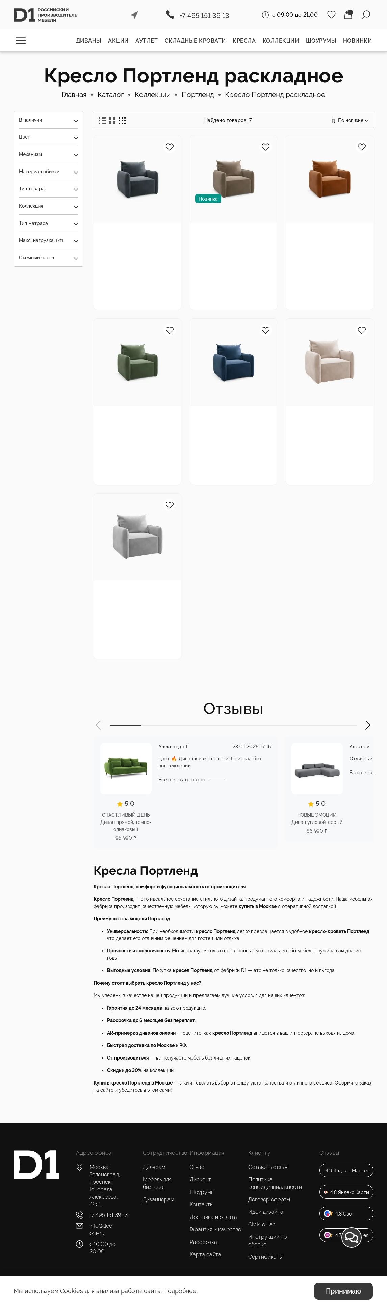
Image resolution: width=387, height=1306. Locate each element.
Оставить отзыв (267, 1167)
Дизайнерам (158, 1199)
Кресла (244, 40)
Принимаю (343, 1291)
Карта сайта (205, 1254)
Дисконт (200, 1179)
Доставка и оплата (213, 1217)
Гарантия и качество (215, 1229)
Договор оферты (269, 1199)
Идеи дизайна (265, 1212)
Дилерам (154, 1167)
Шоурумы (321, 40)
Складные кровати (195, 40)
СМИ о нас (262, 1224)
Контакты (201, 1204)
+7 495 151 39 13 (204, 15)
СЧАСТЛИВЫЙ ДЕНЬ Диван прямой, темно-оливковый (125, 823)
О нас (197, 1167)
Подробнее (180, 1291)
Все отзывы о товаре (181, 780)
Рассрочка (203, 1242)
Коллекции (281, 40)
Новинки (357, 40)
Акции (118, 40)
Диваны (88, 40)
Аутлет (146, 40)
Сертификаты (265, 1257)
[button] (99, 726)
